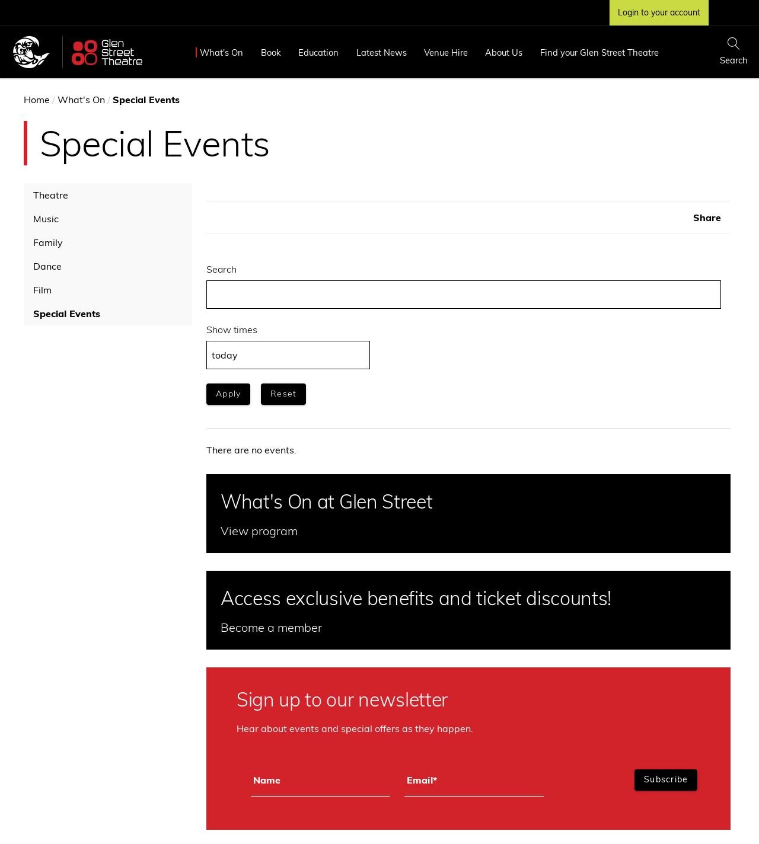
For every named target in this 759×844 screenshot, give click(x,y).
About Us (503, 52)
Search (221, 269)
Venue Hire (446, 52)
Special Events (66, 313)
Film (42, 290)
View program (259, 530)
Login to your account (659, 12)
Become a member (271, 627)
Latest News (381, 52)
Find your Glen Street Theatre (599, 52)
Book (271, 52)
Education (318, 52)
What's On (221, 52)
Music (46, 219)
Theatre (50, 195)
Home (37, 99)
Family (48, 242)
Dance (47, 266)
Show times (231, 329)
